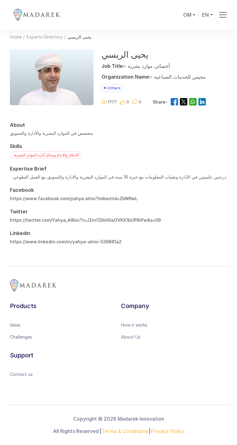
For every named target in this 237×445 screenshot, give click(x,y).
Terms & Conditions (125, 431)
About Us (130, 337)
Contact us (21, 374)
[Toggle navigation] (223, 15)
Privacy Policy (167, 431)
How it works (134, 325)
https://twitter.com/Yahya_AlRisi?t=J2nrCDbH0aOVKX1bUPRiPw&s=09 (85, 220)
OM (187, 15)
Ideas (15, 325)
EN (205, 15)
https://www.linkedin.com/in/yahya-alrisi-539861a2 (66, 241)
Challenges (21, 337)
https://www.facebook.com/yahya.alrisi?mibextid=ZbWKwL (74, 198)
